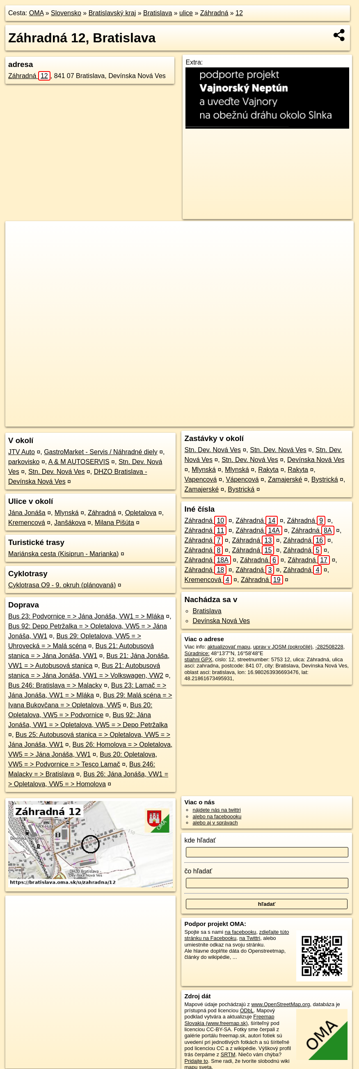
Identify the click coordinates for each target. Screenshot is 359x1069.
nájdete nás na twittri (216, 810)
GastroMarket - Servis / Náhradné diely (101, 451)
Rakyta (268, 469)
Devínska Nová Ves (316, 459)
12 (239, 12)
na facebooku (240, 932)
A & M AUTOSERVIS (79, 461)
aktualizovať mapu (228, 647)
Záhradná (214, 12)
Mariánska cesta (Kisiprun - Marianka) (63, 553)
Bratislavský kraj (112, 12)
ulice (186, 12)
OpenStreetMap (198, 420)
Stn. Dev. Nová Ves (56, 471)
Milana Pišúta (114, 522)
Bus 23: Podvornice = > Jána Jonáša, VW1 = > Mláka (86, 616)
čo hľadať (198, 871)
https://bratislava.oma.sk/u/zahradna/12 (309, 420)
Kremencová (26, 522)
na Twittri (249, 938)
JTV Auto (21, 451)
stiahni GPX (198, 659)
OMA (36, 12)
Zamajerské (285, 479)
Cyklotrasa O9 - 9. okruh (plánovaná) (62, 585)
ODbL (247, 1010)
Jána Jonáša (27, 512)
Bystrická (324, 479)
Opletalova (141, 512)
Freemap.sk (240, 420)
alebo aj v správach (215, 823)
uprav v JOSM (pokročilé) (282, 647)
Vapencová (200, 479)
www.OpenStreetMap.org (280, 1004)
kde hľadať (200, 840)
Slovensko (66, 12)
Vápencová (242, 479)
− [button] (19, 248)
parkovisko (23, 461)
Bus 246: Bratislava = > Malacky (55, 685)
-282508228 (329, 647)
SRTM (228, 1054)
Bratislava (157, 12)
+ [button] (19, 235)
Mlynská (67, 512)
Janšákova (70, 522)
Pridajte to (196, 1061)
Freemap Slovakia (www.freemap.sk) (229, 1020)
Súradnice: (196, 653)
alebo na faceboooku (216, 816)
